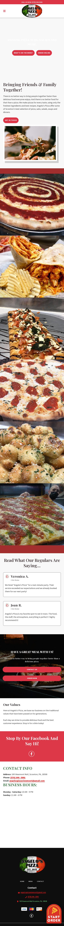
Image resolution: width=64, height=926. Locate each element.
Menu (31, 881)
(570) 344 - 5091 (17, 777)
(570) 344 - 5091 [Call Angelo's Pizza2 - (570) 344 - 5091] (33, 897)
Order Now (32, 678)
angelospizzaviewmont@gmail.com (27, 780)
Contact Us (32, 669)
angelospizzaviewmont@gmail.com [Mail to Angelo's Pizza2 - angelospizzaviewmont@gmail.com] (33, 892)
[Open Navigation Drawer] (4, 11)
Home (23, 881)
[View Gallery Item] (32, 205)
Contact (41, 881)
